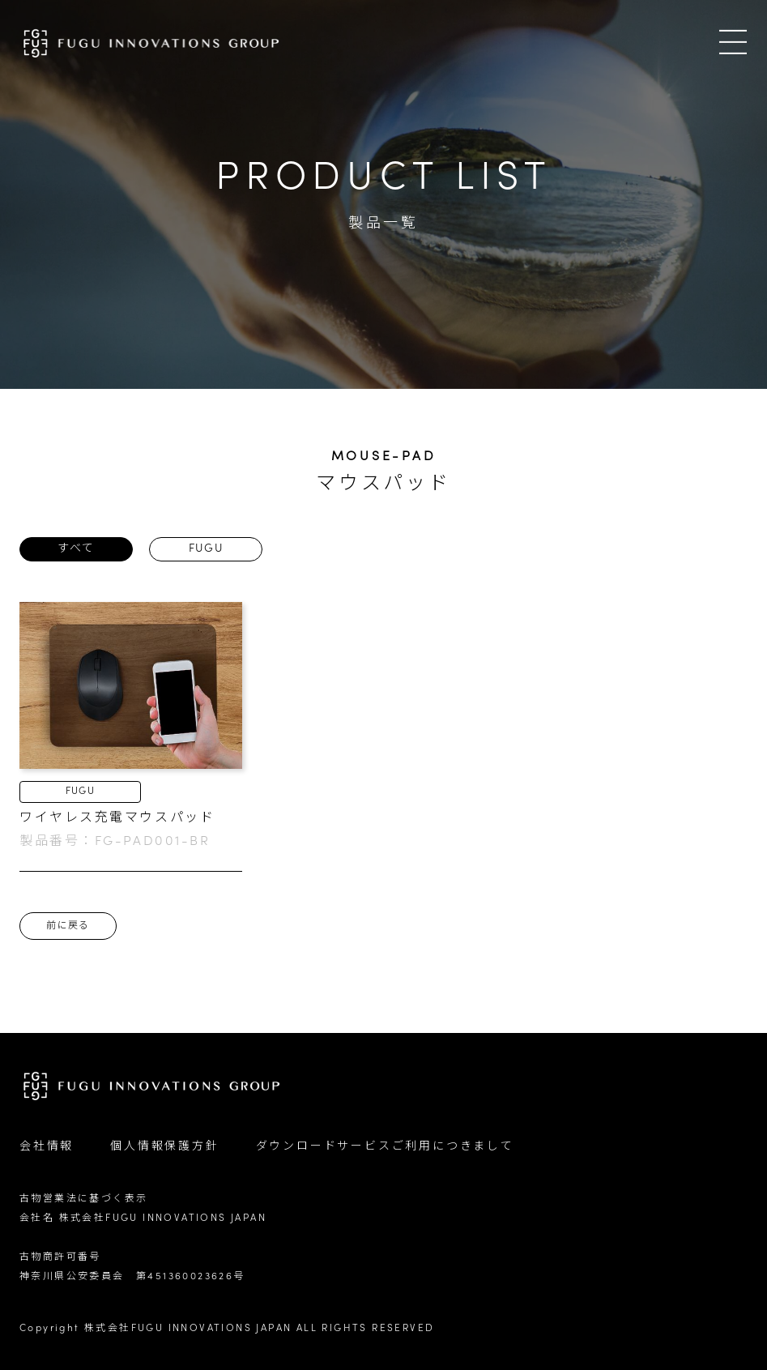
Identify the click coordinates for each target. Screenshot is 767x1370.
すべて (76, 549)
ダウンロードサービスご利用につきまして (385, 1147)
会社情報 (46, 1147)
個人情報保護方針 (164, 1147)
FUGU (206, 549)
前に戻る (68, 926)
